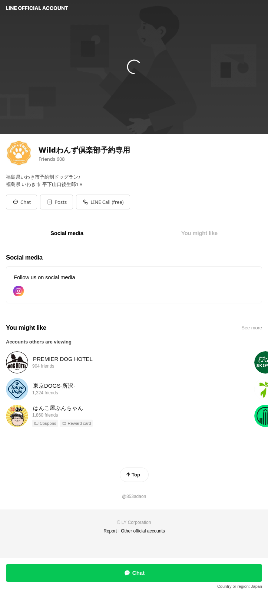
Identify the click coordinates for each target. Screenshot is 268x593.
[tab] (66, 233)
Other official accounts (143, 531)
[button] (56, 202)
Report (110, 531)
